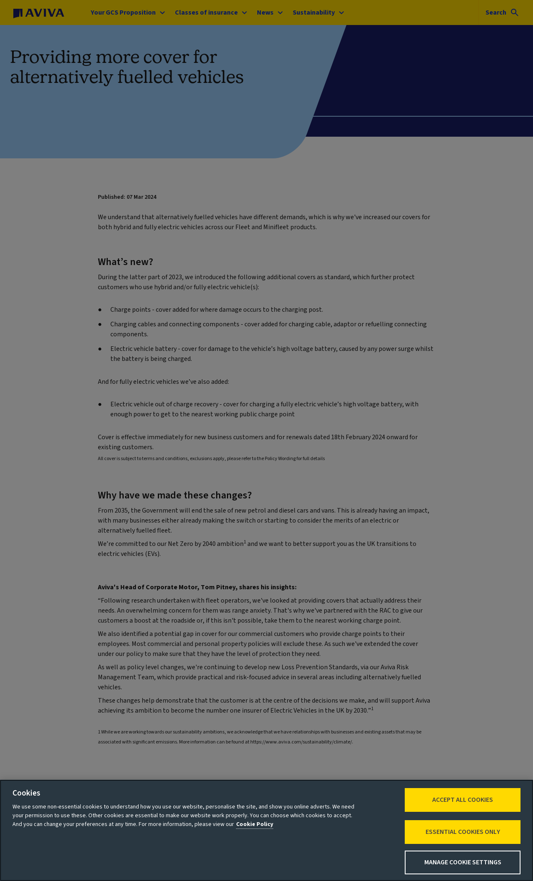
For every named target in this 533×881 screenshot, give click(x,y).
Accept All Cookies (462, 799)
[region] (266, 830)
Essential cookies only (463, 831)
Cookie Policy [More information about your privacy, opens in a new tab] (254, 824)
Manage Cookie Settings (462, 862)
